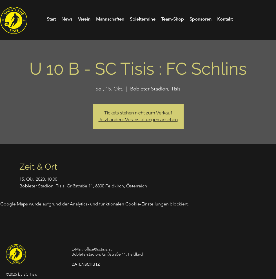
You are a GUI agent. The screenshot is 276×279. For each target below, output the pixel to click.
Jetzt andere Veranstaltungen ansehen (138, 119)
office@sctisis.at (98, 249)
